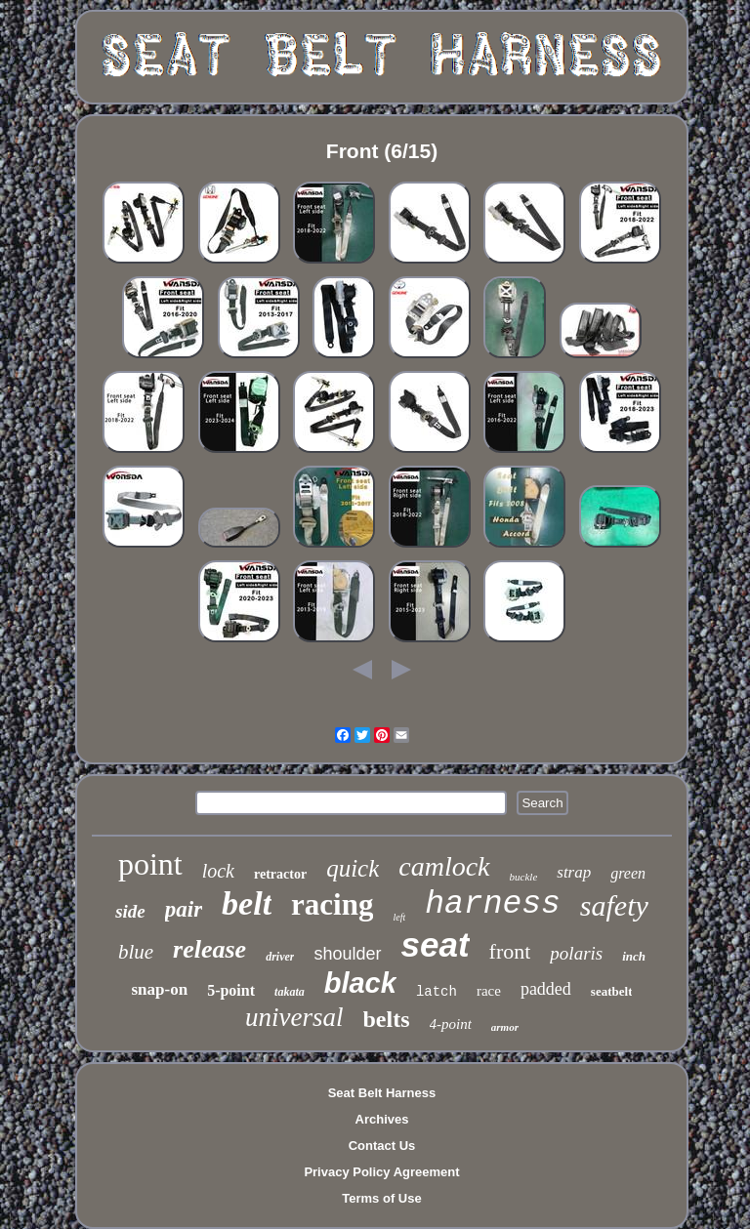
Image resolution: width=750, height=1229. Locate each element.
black (360, 983)
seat (435, 944)
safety (614, 905)
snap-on (160, 989)
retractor (280, 874)
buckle (524, 876)
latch (436, 992)
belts (386, 1019)
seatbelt (612, 991)
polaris (576, 953)
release (209, 949)
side (130, 911)
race (489, 991)
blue (135, 951)
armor (505, 1027)
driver (280, 956)
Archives (382, 1119)
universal (294, 1017)
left (399, 917)
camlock (443, 866)
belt (246, 903)
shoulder (347, 953)
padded (546, 989)
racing (332, 904)
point (150, 863)
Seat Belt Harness (382, 1093)
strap (574, 872)
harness (493, 904)
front (510, 951)
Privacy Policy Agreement (381, 1172)
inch (634, 956)
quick (352, 868)
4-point (451, 1024)
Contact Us (382, 1145)
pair (183, 909)
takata (289, 992)
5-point (231, 990)
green (628, 873)
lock (218, 870)
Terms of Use (381, 1198)
